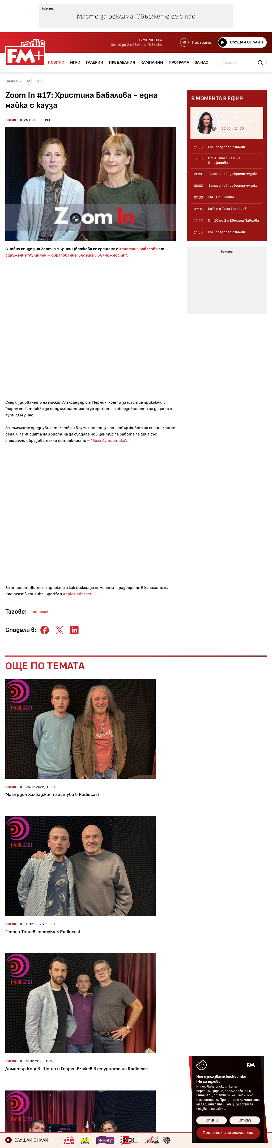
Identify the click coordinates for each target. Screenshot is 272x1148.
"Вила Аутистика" (108, 440)
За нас (13, 1098)
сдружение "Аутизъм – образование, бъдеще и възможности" (66, 255)
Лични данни (134, 1071)
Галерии (15, 1062)
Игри (11, 1053)
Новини (32, 81)
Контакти (132, 1053)
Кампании (17, 1080)
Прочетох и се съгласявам (228, 1132)
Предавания (19, 1071)
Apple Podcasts (77, 594)
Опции (212, 1120)
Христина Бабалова (138, 249)
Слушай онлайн (240, 42)
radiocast (40, 611)
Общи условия (136, 1062)
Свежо (11, 120)
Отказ (245, 1120)
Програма (193, 42)
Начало (11, 81)
